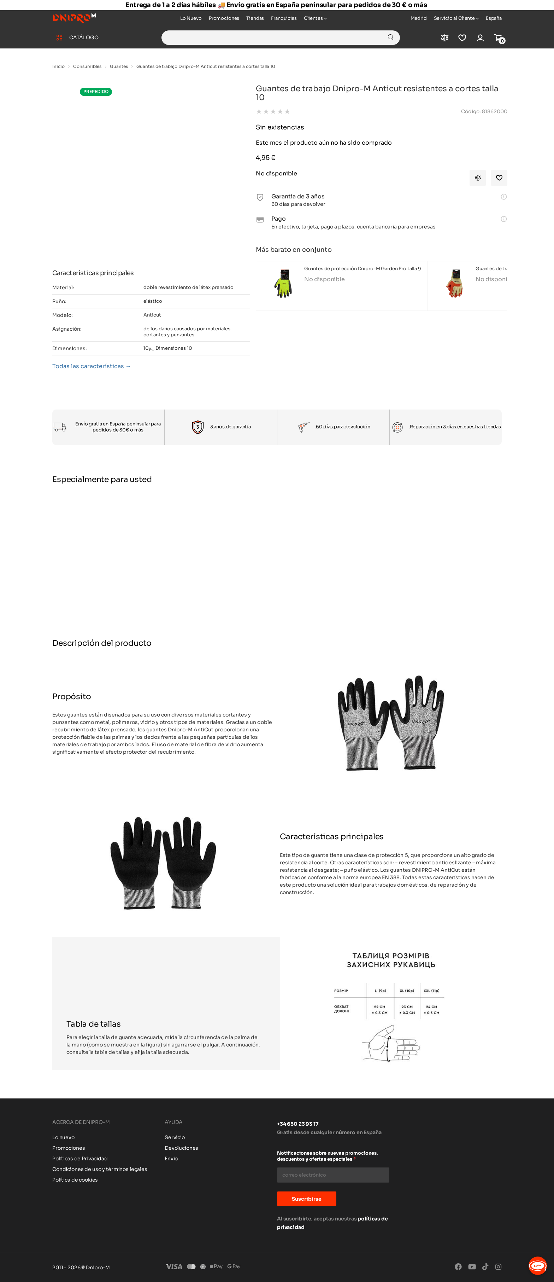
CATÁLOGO (84, 37)
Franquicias (283, 18)
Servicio (175, 1137)
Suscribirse (307, 1199)
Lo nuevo (63, 1137)
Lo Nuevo (191, 18)
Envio (171, 1158)
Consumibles (87, 66)
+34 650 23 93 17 (298, 1124)
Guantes (119, 66)
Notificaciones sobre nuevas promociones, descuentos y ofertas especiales (327, 1156)
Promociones (224, 18)
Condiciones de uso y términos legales (99, 1169)
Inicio (58, 66)
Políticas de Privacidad (80, 1158)
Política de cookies (75, 1180)
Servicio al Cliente (454, 18)
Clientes (313, 18)
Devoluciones (181, 1148)
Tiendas (255, 18)
